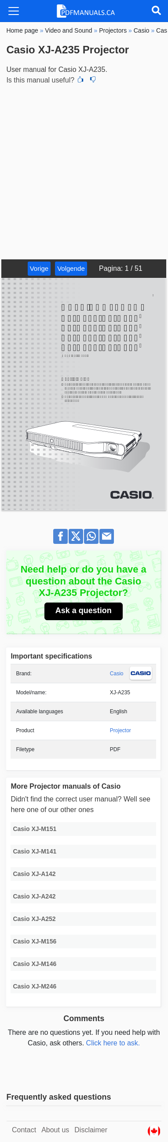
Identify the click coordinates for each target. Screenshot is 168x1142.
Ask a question (83, 610)
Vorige (39, 268)
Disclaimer (90, 1130)
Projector (120, 730)
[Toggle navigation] (13, 11)
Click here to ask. (113, 1043)
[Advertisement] (84, 170)
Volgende (71, 268)
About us (55, 1130)
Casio (117, 673)
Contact (24, 1130)
